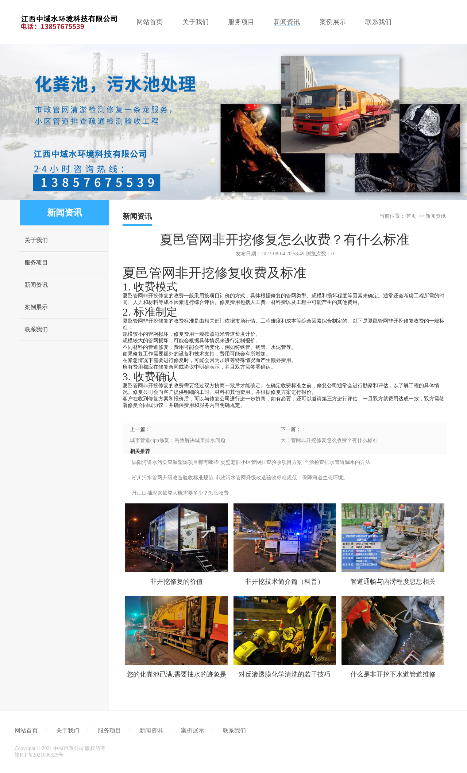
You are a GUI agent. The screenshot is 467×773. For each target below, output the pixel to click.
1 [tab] (222, 194)
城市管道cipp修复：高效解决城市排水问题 (177, 440)
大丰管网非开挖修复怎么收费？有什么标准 (329, 440)
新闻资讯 (36, 285)
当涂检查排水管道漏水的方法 (337, 462)
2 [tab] (233, 194)
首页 (411, 216)
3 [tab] (244, 194)
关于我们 (36, 240)
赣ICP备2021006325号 (39, 755)
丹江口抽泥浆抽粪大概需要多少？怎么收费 (180, 493)
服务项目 (36, 262)
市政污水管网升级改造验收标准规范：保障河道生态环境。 (281, 477)
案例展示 (36, 307)
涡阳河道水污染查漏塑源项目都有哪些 (175, 462)
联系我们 (36, 329)
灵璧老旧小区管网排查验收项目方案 (261, 462)
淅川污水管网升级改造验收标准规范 (172, 477)
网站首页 (26, 730)
